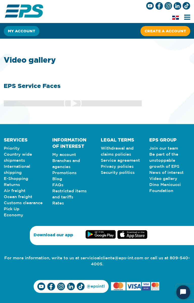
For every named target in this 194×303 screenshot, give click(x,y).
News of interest (166, 173)
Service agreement (120, 160)
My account (21, 31)
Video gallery (163, 179)
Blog (57, 179)
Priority (12, 148)
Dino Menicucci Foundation (165, 188)
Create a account (165, 31)
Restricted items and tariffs (69, 194)
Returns (12, 185)
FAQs (57, 185)
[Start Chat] (183, 292)
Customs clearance (23, 203)
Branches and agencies (66, 164)
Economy (13, 215)
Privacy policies (117, 167)
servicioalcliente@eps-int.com (112, 258)
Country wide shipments (18, 157)
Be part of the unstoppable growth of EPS (164, 161)
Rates (58, 203)
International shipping (17, 170)
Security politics (118, 173)
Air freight (15, 191)
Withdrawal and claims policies (117, 151)
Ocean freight (18, 197)
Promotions (64, 173)
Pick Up (11, 209)
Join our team (163, 148)
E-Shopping (16, 179)
